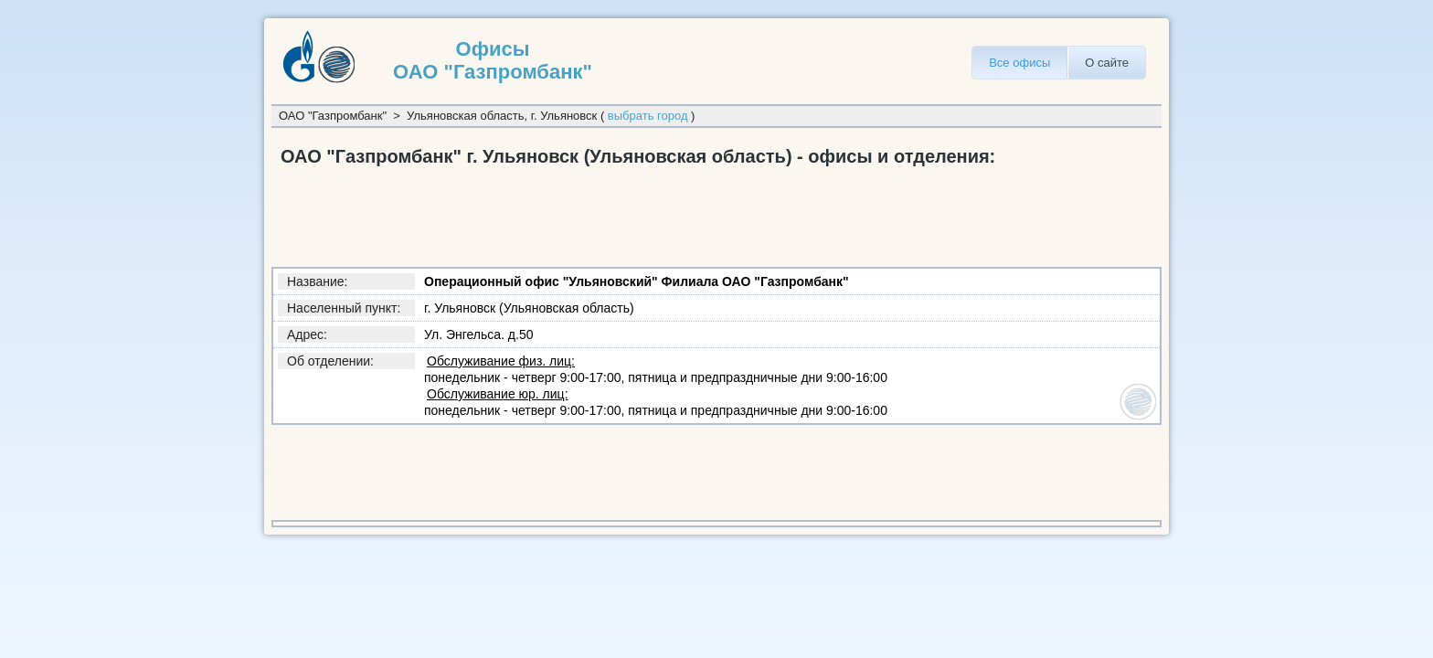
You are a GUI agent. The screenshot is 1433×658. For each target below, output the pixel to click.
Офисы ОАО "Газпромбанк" (492, 60)
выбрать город (648, 115)
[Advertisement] (604, 213)
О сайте (1107, 62)
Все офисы (1019, 62)
